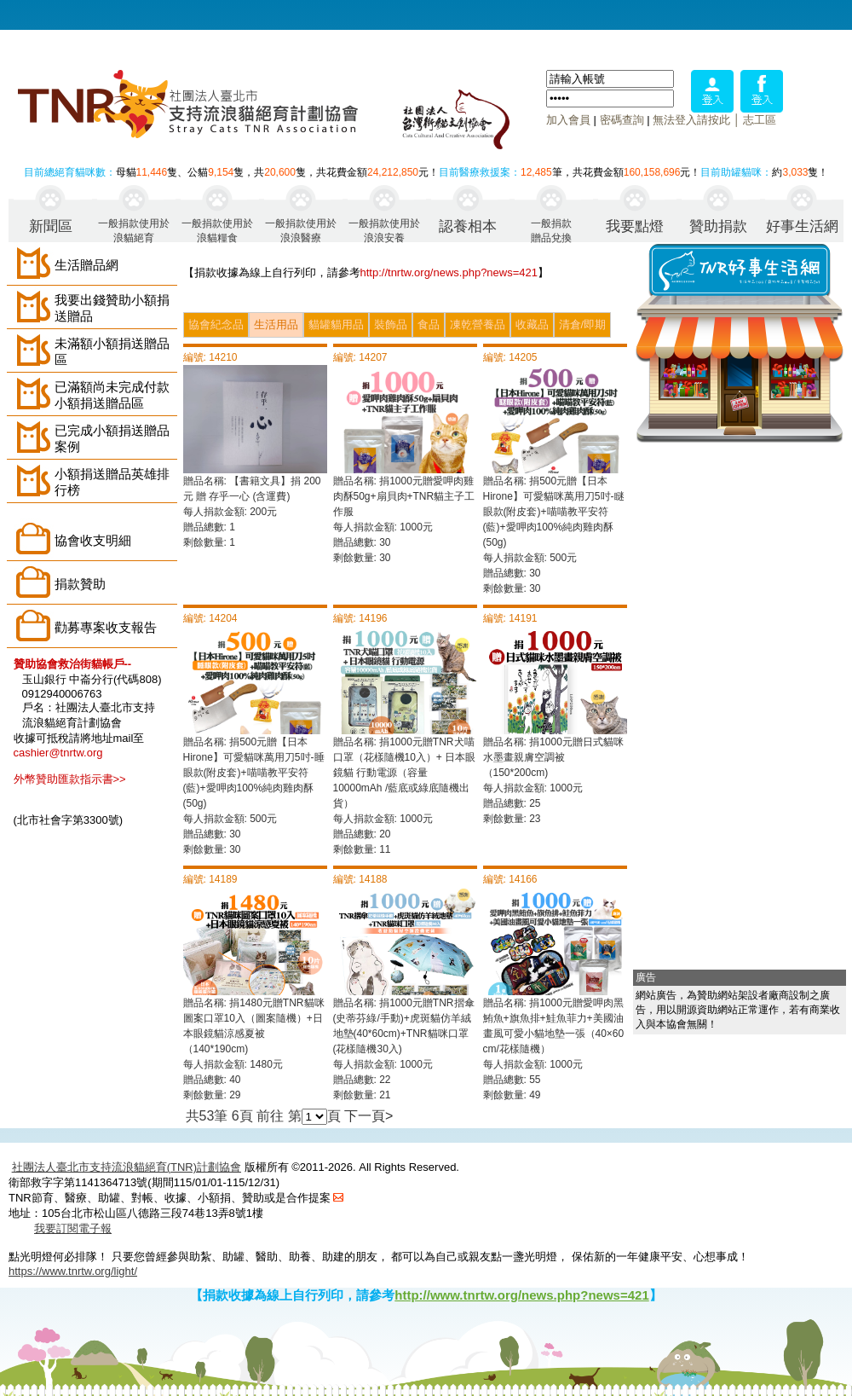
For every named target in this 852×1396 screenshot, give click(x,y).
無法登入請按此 (691, 119)
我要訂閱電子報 (73, 1228)
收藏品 (532, 324)
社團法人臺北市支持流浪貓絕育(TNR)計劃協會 (126, 1167)
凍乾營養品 (477, 324)
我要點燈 (635, 226)
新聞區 (50, 226)
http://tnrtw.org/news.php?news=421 (449, 272)
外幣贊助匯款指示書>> (70, 779)
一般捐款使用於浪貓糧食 (217, 229)
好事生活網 (802, 226)
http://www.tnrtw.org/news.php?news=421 (521, 1295)
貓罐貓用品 (336, 324)
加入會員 (568, 119)
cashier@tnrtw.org (58, 752)
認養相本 (468, 226)
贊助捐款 (718, 226)
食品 (428, 324)
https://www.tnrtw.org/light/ (73, 1271)
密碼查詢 (622, 119)
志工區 (759, 119)
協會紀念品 (216, 324)
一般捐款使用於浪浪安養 (384, 229)
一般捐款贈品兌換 (551, 229)
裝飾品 (390, 324)
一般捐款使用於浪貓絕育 (134, 229)
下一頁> (368, 1116)
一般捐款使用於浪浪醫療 (301, 229)
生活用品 (276, 324)
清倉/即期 (583, 324)
